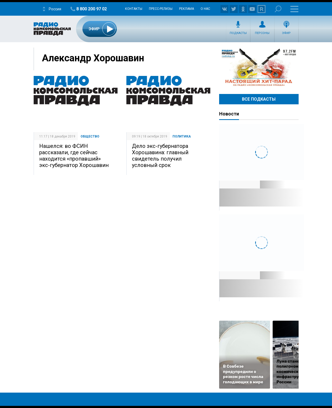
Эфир (286, 33)
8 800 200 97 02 (91, 8)
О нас (205, 9)
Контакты (133, 9)
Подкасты (238, 33)
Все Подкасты (259, 99)
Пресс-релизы (160, 9)
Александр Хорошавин (93, 58)
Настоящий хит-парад (259, 67)
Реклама (186, 9)
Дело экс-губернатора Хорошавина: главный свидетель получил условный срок (160, 155)
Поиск (278, 9)
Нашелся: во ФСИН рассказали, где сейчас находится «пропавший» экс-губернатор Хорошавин (74, 155)
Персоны (262, 33)
